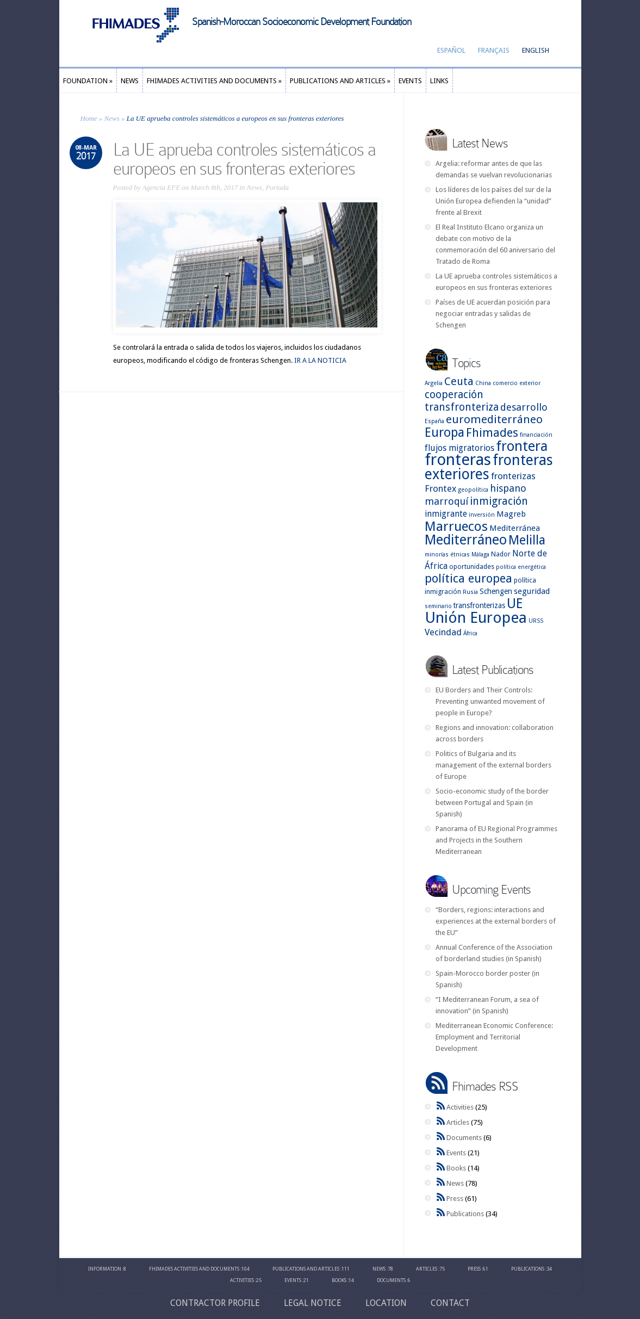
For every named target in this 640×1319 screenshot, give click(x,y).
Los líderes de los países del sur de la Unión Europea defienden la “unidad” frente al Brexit (493, 200)
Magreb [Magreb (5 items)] (511, 514)
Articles (457, 1122)
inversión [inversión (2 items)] (482, 514)
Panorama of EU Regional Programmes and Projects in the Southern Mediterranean (496, 840)
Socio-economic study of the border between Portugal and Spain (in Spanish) (492, 802)
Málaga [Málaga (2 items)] (480, 554)
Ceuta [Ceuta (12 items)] (459, 381)
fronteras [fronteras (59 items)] (458, 459)
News (112, 118)
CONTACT (450, 1303)
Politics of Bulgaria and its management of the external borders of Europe (493, 765)
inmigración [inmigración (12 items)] (499, 501)
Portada (277, 187)
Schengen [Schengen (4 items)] (496, 591)
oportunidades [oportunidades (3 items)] (471, 566)
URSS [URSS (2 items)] (536, 620)
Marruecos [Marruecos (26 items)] (456, 526)
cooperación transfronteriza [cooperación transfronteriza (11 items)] (462, 400)
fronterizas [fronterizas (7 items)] (513, 475)
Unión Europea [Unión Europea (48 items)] (476, 618)
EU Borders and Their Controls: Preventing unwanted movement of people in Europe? (490, 701)
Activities (460, 1107)
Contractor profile (215, 1303)
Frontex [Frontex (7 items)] (440, 488)
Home (88, 118)
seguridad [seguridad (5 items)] (532, 591)
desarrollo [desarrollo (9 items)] (524, 407)
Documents (464, 1138)
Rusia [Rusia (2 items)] (470, 592)
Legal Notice (312, 1303)
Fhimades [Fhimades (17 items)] (492, 432)
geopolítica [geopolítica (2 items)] (473, 489)
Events (456, 1153)
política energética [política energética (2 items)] (521, 567)
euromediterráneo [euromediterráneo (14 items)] (494, 419)
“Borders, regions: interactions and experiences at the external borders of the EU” (496, 921)
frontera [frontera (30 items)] (522, 446)
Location (386, 1303)
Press (454, 1198)
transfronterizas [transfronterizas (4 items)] (479, 605)
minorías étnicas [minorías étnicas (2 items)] (447, 554)
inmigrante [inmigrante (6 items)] (446, 514)
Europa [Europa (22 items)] (444, 432)
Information (104, 1269)
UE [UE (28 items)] (515, 603)
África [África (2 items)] (470, 633)
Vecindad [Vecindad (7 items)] (443, 632)
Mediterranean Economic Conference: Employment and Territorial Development (494, 1036)
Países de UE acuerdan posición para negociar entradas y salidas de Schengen (493, 313)
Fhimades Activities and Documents (194, 1269)
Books (456, 1168)
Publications (465, 1214)
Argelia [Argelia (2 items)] (434, 383)
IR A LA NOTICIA (320, 360)
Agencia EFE (161, 187)
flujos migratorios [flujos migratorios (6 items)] (459, 448)
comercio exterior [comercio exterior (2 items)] (516, 383)
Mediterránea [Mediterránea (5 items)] (514, 528)
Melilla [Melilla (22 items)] (526, 540)
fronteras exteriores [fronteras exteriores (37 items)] (489, 466)
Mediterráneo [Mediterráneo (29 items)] (466, 540)
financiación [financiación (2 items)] (536, 434)
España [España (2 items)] (434, 421)
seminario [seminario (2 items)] (438, 606)
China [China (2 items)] (483, 383)
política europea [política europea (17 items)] (468, 578)
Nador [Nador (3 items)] (501, 554)
